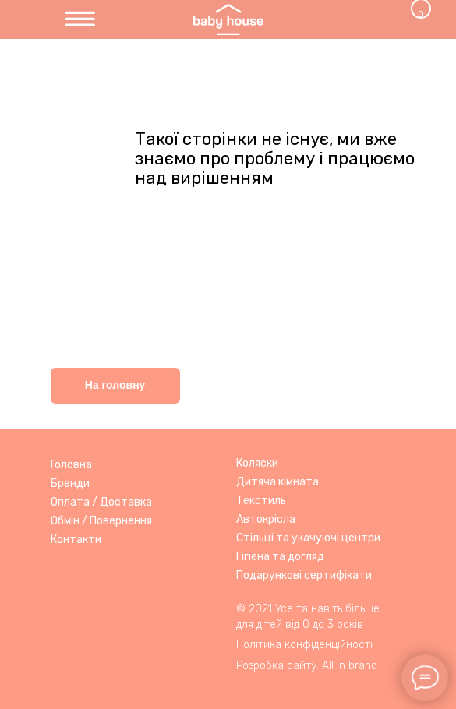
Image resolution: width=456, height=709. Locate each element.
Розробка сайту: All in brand (306, 665)
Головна (71, 464)
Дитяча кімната (277, 482)
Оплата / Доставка (101, 502)
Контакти (76, 539)
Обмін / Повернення (101, 520)
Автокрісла (265, 519)
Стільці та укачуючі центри (308, 538)
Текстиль (261, 500)
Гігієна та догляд (280, 556)
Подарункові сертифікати (304, 575)
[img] (80, 20)
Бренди (70, 483)
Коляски (257, 463)
